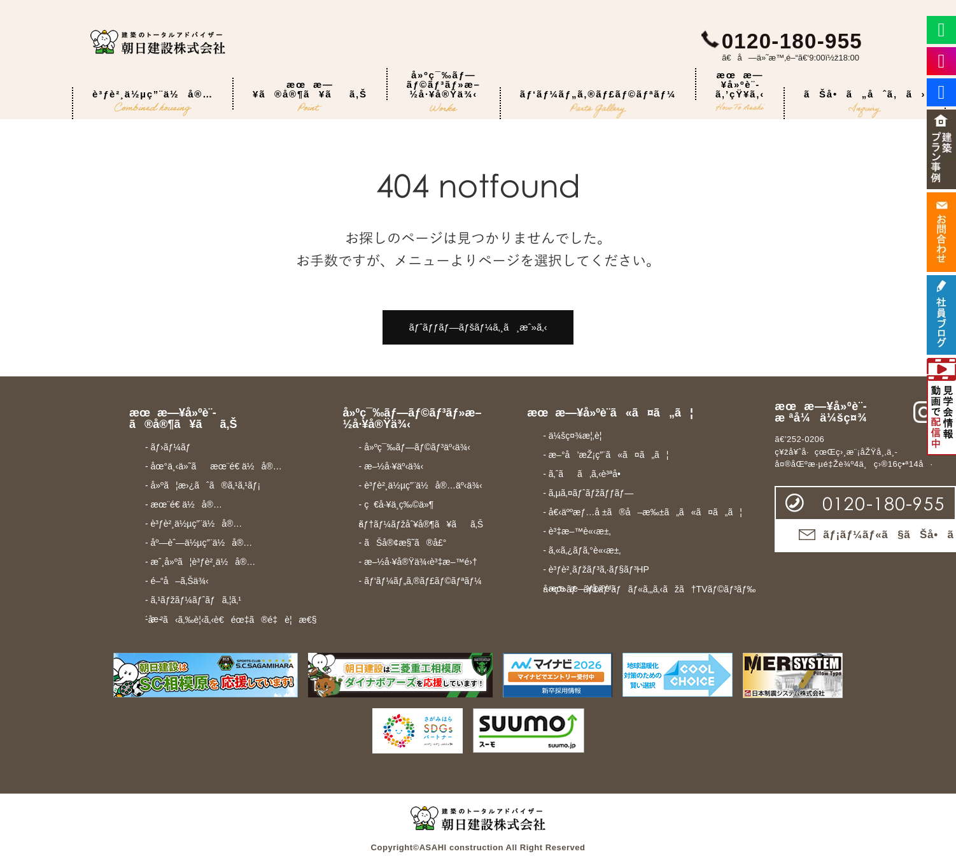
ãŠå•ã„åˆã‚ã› (864, 103)
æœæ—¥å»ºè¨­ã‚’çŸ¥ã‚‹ (739, 84)
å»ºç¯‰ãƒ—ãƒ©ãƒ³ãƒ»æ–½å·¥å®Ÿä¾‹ (444, 84)
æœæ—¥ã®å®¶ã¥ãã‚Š (310, 94)
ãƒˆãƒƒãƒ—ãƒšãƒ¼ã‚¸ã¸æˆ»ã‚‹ (478, 327)
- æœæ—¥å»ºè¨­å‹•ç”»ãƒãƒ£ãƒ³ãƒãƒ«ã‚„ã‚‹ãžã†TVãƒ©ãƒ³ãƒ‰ (649, 588)
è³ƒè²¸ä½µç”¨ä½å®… (152, 103)
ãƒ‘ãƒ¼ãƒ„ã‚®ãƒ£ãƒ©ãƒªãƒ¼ (598, 103)
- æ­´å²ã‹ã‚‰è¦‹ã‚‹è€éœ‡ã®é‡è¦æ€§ (231, 619)
